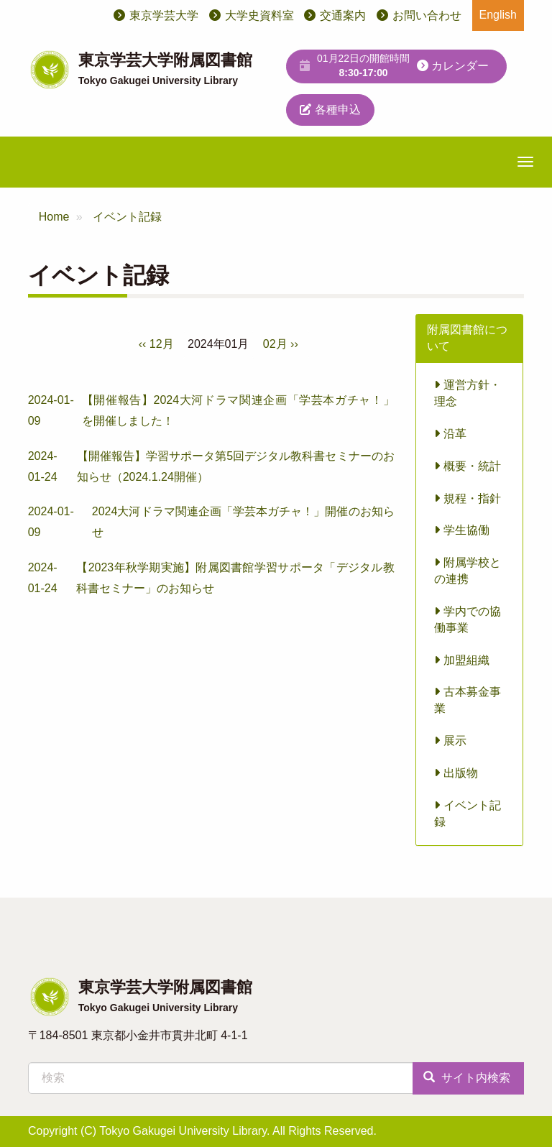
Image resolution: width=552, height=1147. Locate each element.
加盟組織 (461, 660)
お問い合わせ (426, 15)
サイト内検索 (466, 1078)
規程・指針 (467, 498)
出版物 (455, 773)
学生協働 (461, 530)
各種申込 (330, 109)
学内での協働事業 (467, 619)
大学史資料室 (259, 15)
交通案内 (343, 15)
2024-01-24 (211, 467)
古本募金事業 (467, 700)
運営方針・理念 (467, 393)
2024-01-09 (211, 411)
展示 (450, 740)
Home (54, 217)
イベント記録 (127, 217)
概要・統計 (467, 466)
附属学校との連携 (467, 570)
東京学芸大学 (163, 15)
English (498, 15)
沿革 (450, 434)
